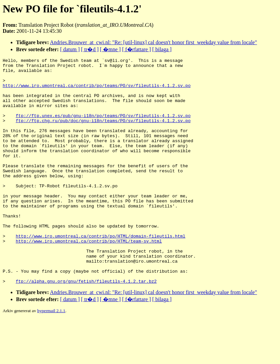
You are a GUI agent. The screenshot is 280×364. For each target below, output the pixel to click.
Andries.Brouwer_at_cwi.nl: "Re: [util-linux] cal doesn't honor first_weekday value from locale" (153, 42)
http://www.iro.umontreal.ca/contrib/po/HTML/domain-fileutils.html (100, 272)
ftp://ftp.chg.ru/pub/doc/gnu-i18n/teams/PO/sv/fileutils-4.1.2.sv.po (103, 133)
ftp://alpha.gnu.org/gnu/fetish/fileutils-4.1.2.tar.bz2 (86, 326)
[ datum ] (70, 49)
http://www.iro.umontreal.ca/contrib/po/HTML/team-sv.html (89, 278)
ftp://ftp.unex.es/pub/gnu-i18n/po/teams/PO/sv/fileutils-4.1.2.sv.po (103, 127)
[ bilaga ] (162, 49)
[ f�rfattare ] (136, 49)
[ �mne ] (110, 49)
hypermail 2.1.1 (51, 355)
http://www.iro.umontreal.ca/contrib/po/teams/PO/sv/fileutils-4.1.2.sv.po (97, 91)
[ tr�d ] (89, 49)
